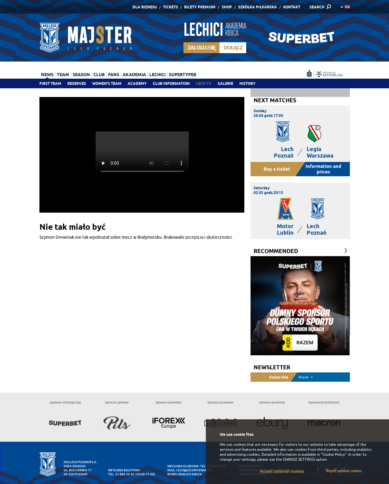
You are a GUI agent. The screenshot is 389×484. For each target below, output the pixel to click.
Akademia (134, 74)
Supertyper (182, 74)
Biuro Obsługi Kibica (184, 474)
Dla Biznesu (145, 7)
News (47, 74)
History (247, 83)
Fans (113, 74)
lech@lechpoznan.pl (193, 470)
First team (50, 83)
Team (63, 74)
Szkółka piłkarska (257, 7)
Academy (137, 83)
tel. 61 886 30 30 (121, 474)
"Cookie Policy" (333, 454)
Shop (227, 7)
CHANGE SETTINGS (299, 459)
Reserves (76, 83)
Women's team (106, 83)
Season (81, 74)
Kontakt (291, 7)
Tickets (170, 7)
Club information (171, 83)
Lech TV (203, 83)
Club (99, 74)
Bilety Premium (199, 7)
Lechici (157, 74)
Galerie (225, 83)
